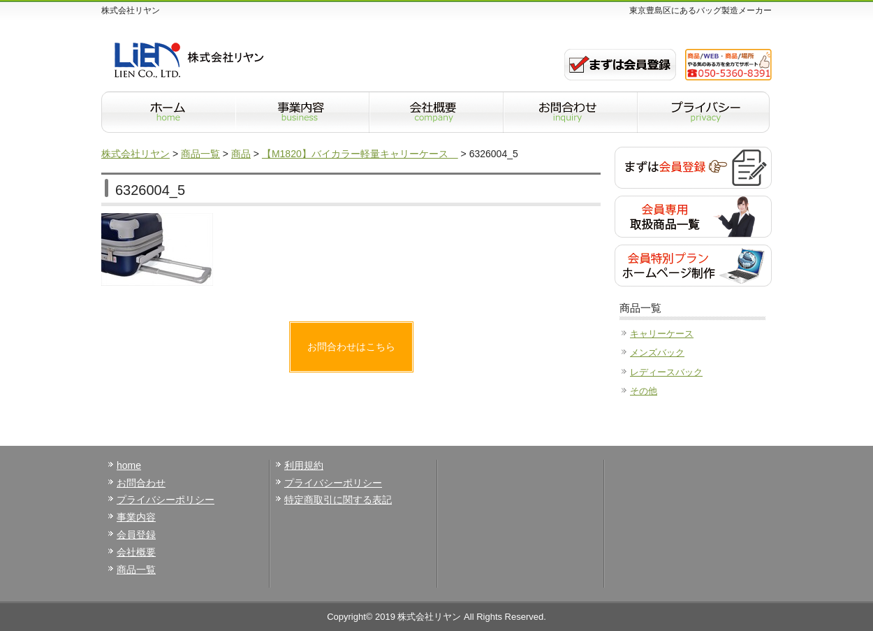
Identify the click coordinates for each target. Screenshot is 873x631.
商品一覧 (136, 569)
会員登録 (136, 534)
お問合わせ (141, 482)
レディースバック (666, 372)
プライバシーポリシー (165, 499)
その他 (643, 391)
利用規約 (303, 465)
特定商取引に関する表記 (338, 499)
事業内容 (136, 517)
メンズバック (657, 352)
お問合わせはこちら (351, 346)
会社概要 (136, 552)
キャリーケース (662, 333)
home (129, 465)
